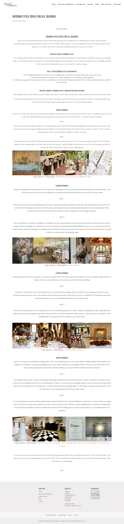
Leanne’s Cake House (49, 443)
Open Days (117, 4)
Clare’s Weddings (67, 443)
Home (54, 4)
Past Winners (80, 4)
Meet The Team (106, 4)
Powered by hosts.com (78, 521)
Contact (41, 501)
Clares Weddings (73, 265)
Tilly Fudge (87, 177)
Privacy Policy (62, 515)
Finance (76, 515)
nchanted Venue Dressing (70, 177)
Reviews (90, 4)
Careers (70, 515)
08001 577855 (71, 504)
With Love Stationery (85, 443)
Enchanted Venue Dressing (74, 350)
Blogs (97, 4)
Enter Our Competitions (66, 4)
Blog (23, 21)
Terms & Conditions (50, 515)
